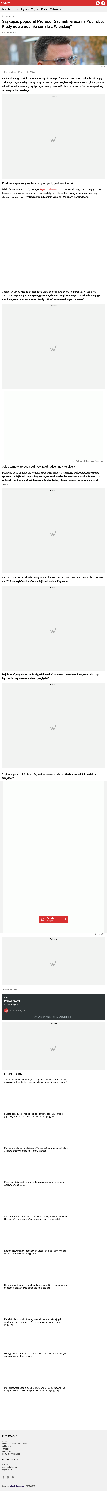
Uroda (16, 9)
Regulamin (6, 1451)
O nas (4, 1441)
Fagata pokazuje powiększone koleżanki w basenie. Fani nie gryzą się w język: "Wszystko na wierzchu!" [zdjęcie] (33, 1115)
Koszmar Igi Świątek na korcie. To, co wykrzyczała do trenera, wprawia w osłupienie (34, 1183)
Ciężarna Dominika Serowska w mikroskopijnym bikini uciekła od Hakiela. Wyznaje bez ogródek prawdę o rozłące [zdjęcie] (36, 1218)
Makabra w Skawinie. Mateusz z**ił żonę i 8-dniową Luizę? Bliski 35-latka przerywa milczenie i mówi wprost (36, 1149)
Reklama (6, 1446)
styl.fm (5, 1465)
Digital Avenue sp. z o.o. (63, 1017)
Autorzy (5, 1449)
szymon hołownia (10, 989)
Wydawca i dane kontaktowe (14, 1444)
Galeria (56, 919)
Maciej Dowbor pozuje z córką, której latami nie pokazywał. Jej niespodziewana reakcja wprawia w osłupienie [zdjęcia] (35, 1389)
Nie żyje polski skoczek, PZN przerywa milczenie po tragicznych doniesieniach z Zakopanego (35, 1355)
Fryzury (25, 9)
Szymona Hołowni (49, 189)
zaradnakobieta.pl (10, 1467)
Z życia (34, 9)
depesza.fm (7, 1470)
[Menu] (103, 3)
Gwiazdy (5, 9)
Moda (44, 9)
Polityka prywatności (11, 1454)
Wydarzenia (55, 9)
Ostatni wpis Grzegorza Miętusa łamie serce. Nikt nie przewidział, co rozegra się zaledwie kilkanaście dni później (36, 1286)
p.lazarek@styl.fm (17, 1010)
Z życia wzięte (8, 16)
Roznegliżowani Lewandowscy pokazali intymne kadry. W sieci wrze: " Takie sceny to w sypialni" (35, 1252)
